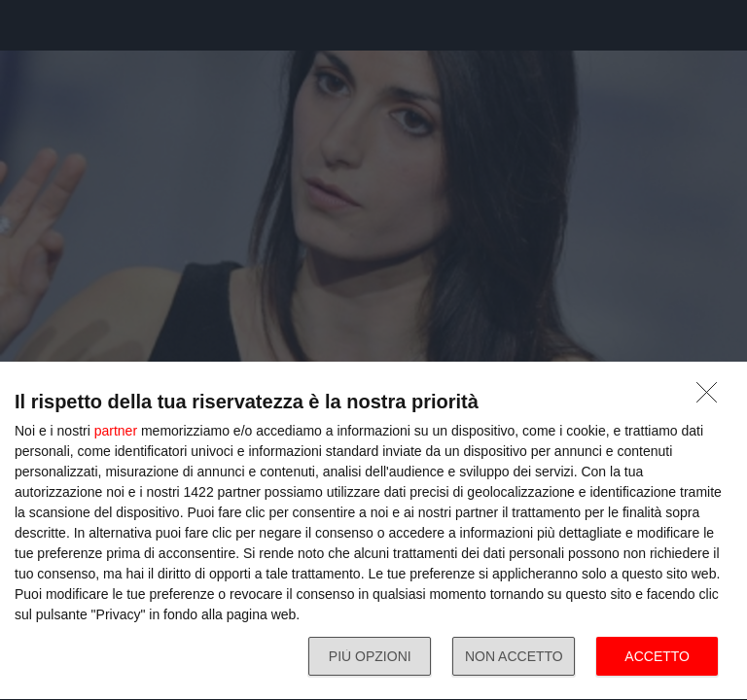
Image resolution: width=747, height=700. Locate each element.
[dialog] (373, 531)
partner (115, 431)
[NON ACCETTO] (712, 397)
